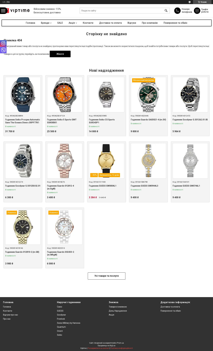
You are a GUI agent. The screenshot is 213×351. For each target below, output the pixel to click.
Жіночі (60, 54)
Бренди (45, 22)
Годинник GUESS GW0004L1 (102, 186)
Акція (111, 315)
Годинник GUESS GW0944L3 (144, 186)
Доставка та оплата (110, 22)
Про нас (6, 319)
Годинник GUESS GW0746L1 (186, 186)
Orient (60, 331)
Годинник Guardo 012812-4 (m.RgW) (60, 187)
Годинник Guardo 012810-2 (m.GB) (22, 252)
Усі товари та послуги (106, 275)
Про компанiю (150, 22)
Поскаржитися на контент (98, 348)
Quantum (61, 327)
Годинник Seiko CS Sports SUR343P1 (102, 121)
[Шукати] (166, 10)
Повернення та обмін (175, 22)
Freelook (61, 319)
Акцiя (72, 22)
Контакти (88, 22)
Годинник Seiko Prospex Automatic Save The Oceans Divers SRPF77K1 (22, 121)
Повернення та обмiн (171, 311)
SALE (60, 22)
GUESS (60, 311)
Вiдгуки (132, 22)
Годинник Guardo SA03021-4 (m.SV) (148, 119)
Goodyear (61, 315)
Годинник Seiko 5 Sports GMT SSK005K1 (62, 121)
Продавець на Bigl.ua (106, 346)
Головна (30, 22)
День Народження (118, 311)
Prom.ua (120, 343)
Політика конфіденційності (122, 348)
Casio (59, 307)
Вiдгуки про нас (10, 315)
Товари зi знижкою (118, 307)
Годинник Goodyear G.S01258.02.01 (22, 186)
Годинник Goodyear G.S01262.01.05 (190, 119)
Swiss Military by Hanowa (68, 323)
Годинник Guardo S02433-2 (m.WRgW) (60, 253)
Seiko (59, 335)
